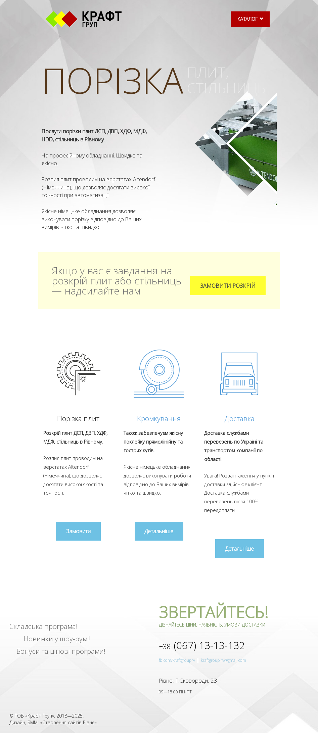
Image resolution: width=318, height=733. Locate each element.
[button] (228, 285)
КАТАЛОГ (247, 19)
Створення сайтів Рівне (68, 723)
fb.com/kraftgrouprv (177, 660)
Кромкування (159, 418)
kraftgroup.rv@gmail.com (223, 660)
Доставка (239, 418)
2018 (61, 716)
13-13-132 (202, 645)
